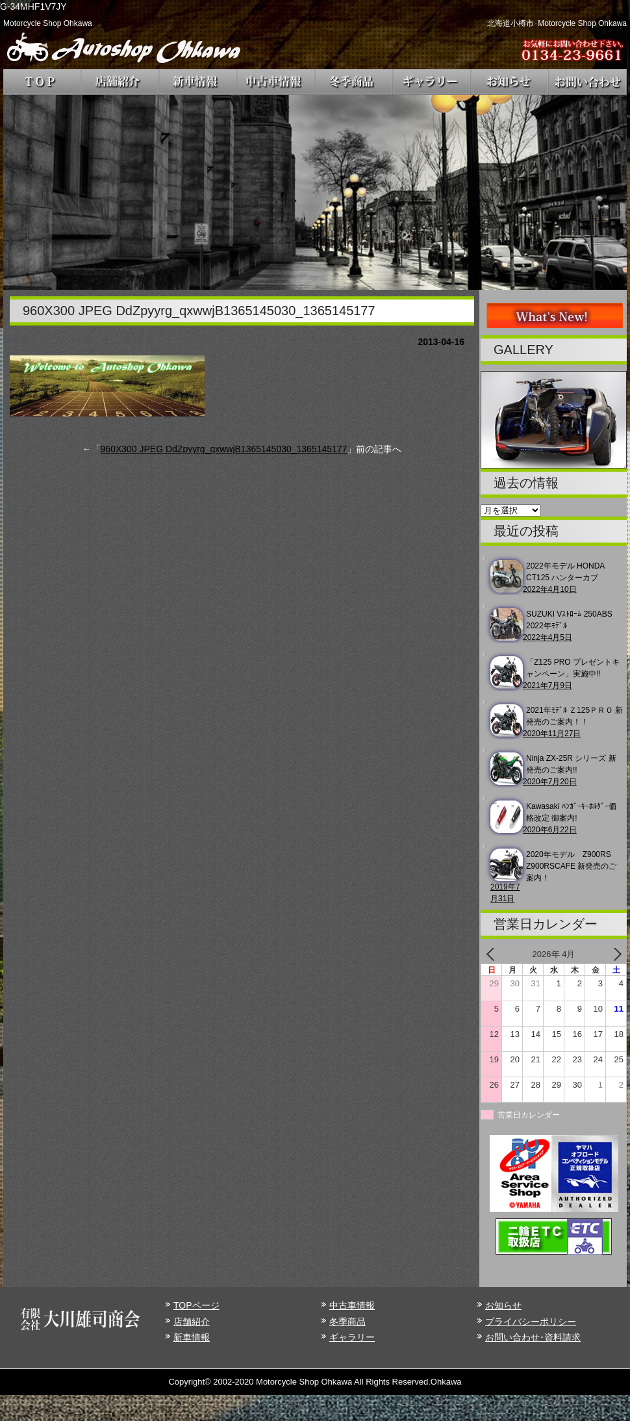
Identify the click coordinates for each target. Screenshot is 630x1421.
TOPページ (196, 1305)
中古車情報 (352, 1305)
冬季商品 (347, 1321)
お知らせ (503, 1305)
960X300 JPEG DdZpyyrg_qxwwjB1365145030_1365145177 (224, 449)
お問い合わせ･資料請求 (533, 1337)
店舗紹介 (191, 1321)
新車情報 (191, 1337)
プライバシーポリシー (530, 1321)
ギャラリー (352, 1337)
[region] (315, 192)
